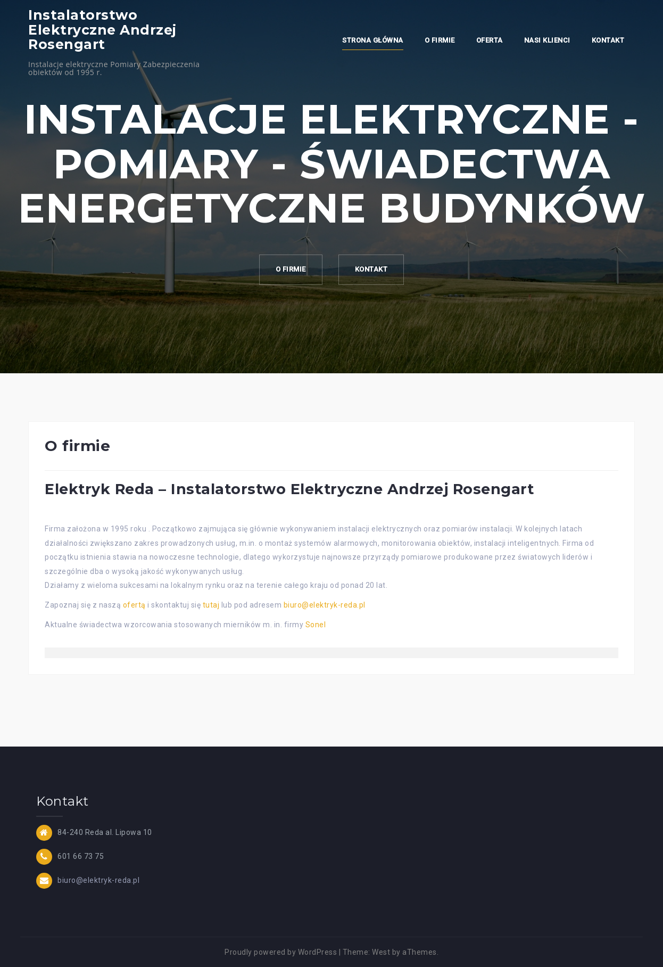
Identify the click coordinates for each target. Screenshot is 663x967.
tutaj (211, 605)
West (381, 952)
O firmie (440, 40)
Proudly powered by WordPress (281, 952)
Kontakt (608, 40)
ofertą (134, 605)
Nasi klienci (547, 40)
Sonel (315, 624)
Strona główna (372, 40)
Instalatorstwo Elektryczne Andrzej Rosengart (102, 29)
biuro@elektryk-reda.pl (325, 605)
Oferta (489, 40)
